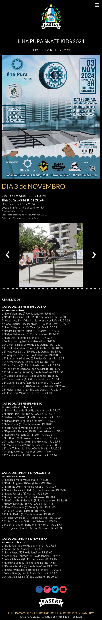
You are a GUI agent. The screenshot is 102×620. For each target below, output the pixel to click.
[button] (4, 288)
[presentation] (8, 255)
